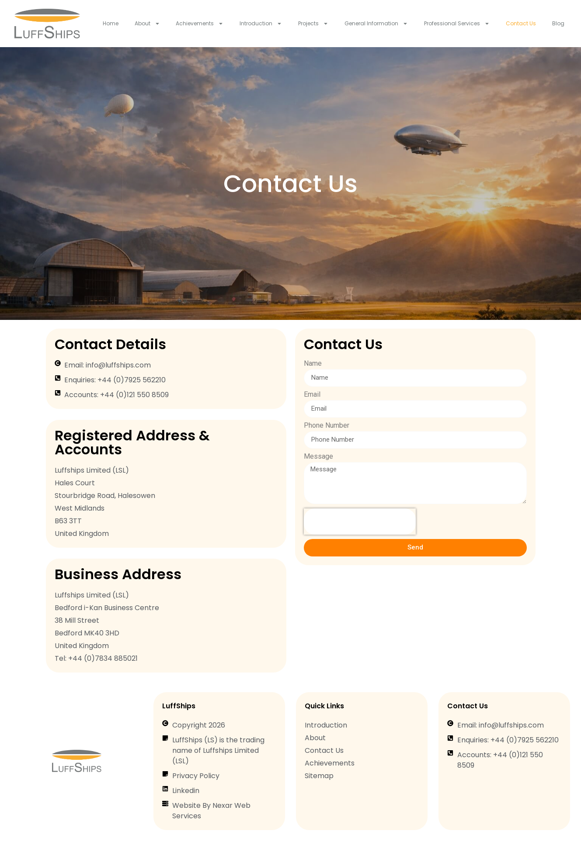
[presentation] (360, 521)
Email (312, 394)
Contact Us (521, 23)
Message (318, 456)
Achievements (199, 24)
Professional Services (457, 24)
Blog (558, 23)
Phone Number (326, 425)
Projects (313, 24)
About (147, 24)
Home (110, 23)
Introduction (261, 24)
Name (313, 363)
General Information (376, 24)
